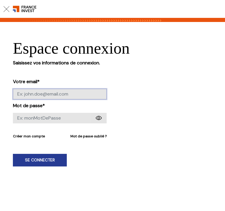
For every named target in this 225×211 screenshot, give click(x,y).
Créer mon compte (29, 136)
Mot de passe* (29, 106)
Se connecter (40, 160)
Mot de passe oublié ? (88, 136)
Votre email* (26, 82)
